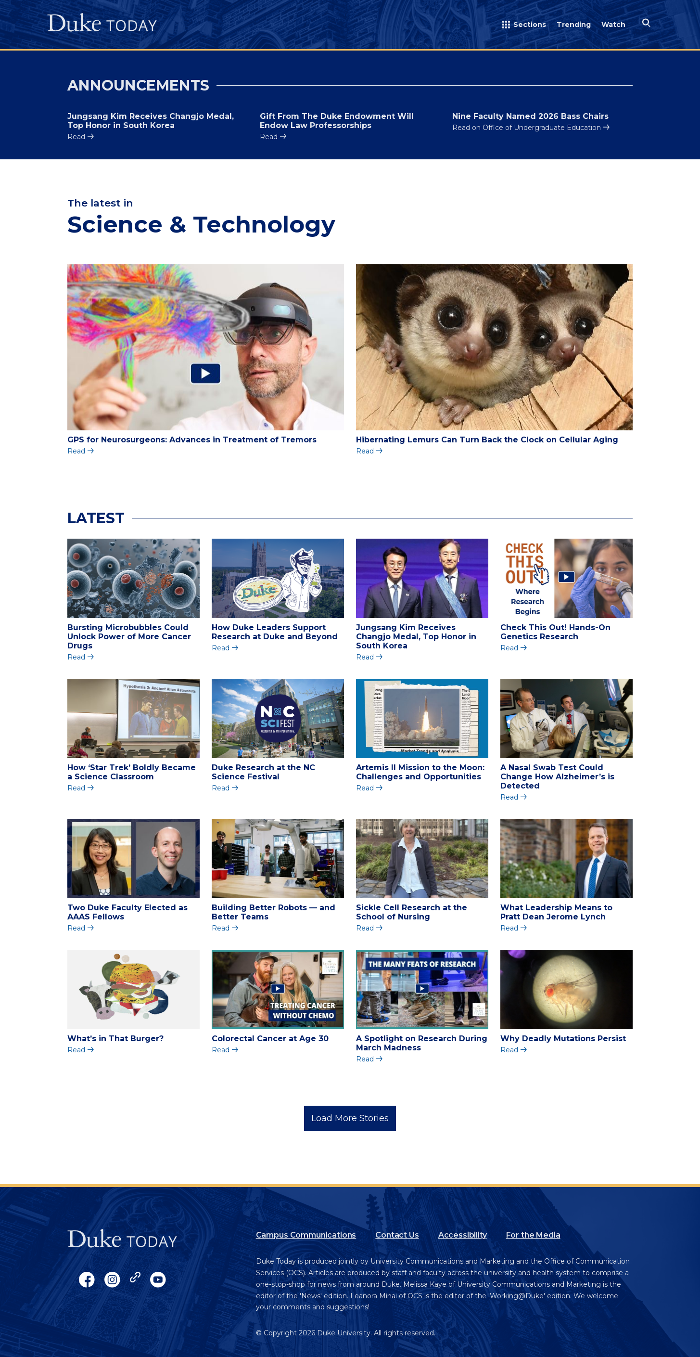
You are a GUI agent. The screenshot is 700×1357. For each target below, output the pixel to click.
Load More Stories (350, 1118)
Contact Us (397, 1235)
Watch (613, 24)
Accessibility (462, 1235)
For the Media (533, 1235)
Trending (574, 24)
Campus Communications (306, 1235)
